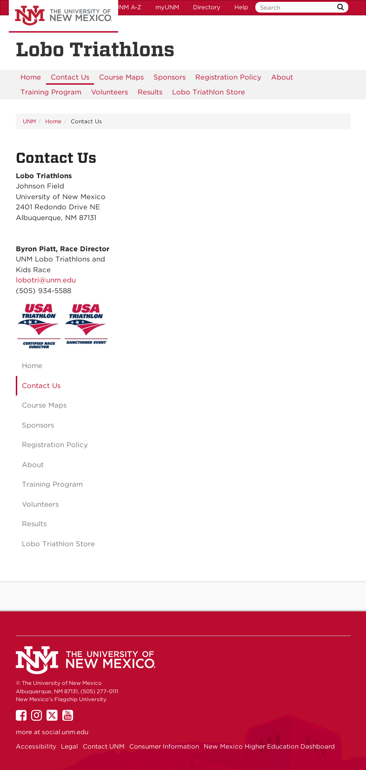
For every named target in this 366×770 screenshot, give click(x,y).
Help (241, 7)
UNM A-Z (127, 7)
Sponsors (169, 77)
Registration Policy (228, 77)
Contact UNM (104, 746)
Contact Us (70, 77)
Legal (69, 746)
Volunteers (109, 92)
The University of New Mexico (63, 16)
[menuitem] (31, 77)
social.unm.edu (65, 732)
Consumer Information (164, 746)
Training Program (50, 92)
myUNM (167, 7)
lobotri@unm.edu (46, 280)
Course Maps (121, 77)
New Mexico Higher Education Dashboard (269, 746)
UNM (29, 121)
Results (150, 92)
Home (30, 77)
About (282, 77)
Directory (206, 7)
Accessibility (36, 746)
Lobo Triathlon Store (208, 92)
